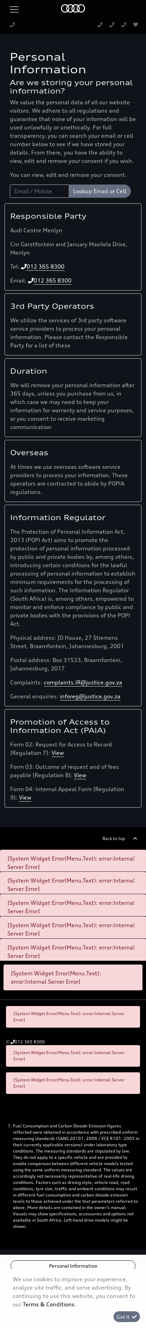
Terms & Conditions (49, 1304)
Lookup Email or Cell (99, 191)
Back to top (114, 838)
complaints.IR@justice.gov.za (83, 682)
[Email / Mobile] (39, 191)
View (57, 752)
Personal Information (73, 1266)
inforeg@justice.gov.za (90, 696)
